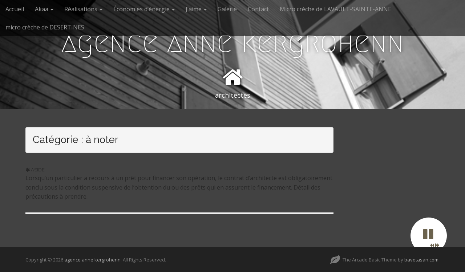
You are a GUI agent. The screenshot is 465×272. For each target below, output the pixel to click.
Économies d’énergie (144, 9)
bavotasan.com (421, 259)
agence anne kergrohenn (232, 42)
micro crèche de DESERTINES (44, 27)
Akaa (44, 9)
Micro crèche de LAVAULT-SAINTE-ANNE (335, 9)
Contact (258, 9)
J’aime (196, 9)
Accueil (14, 9)
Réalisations (83, 9)
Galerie (227, 9)
